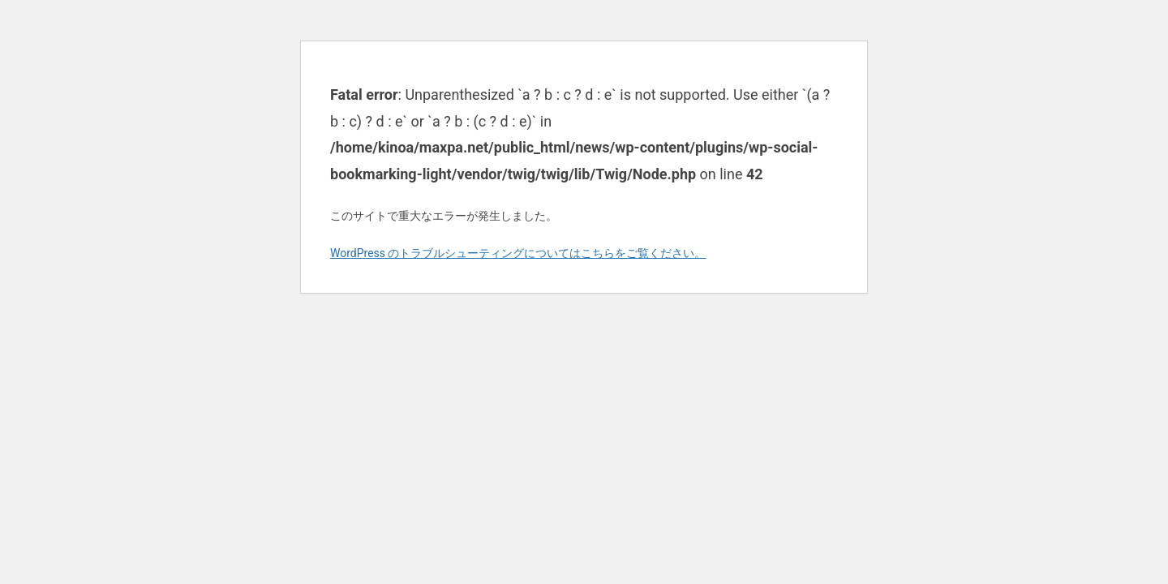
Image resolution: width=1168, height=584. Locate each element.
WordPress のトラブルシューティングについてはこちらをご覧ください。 (518, 253)
